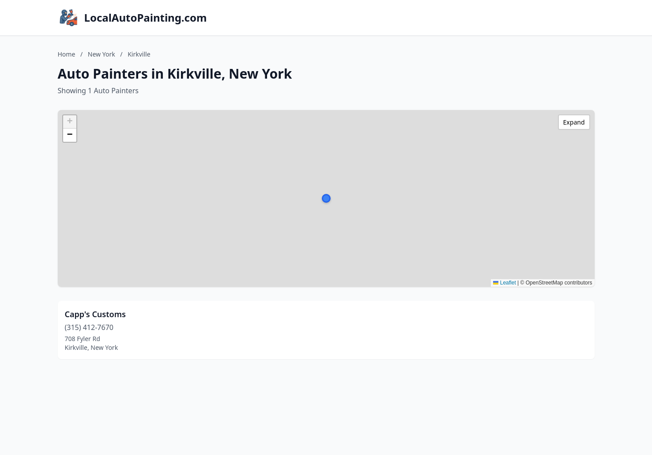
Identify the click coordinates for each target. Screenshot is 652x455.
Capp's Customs (95, 314)
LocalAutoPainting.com (145, 18)
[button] (326, 198)
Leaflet (504, 283)
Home (66, 54)
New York (101, 54)
